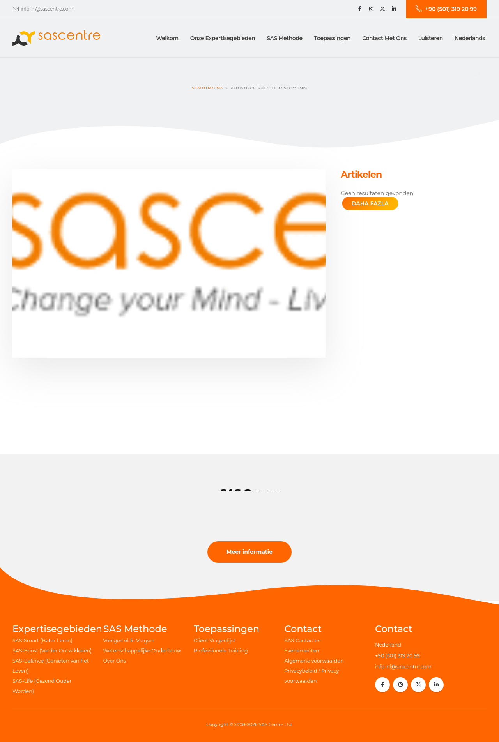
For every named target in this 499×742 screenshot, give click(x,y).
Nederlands (470, 38)
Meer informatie (249, 551)
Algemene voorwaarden (314, 661)
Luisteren (430, 38)
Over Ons (114, 661)
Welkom (167, 38)
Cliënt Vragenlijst (214, 640)
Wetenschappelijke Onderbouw (142, 651)
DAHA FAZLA (370, 203)
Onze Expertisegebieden (222, 38)
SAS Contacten (303, 640)
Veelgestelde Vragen (128, 640)
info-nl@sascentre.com (47, 9)
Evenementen (302, 651)
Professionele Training (221, 651)
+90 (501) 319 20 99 (397, 656)
